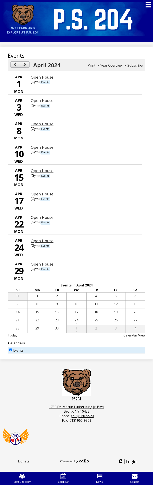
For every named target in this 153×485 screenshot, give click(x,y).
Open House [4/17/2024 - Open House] (42, 193)
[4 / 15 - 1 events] (37, 312)
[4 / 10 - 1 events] (76, 304)
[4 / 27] (135, 321)
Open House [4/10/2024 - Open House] (42, 147)
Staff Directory (22, 478)
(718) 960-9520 (82, 416)
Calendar (63, 478)
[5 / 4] (135, 329)
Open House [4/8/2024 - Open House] (42, 123)
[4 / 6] (135, 296)
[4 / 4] (96, 296)
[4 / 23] (56, 321)
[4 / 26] (115, 321)
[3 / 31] (17, 296)
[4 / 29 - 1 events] (37, 329)
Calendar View (134, 335)
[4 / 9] (56, 304)
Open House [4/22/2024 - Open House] (42, 217)
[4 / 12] (115, 304)
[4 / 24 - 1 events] (76, 321)
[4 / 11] (96, 304)
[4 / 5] (115, 296)
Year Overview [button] (111, 65)
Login (127, 461)
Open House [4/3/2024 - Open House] (42, 100)
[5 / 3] (115, 329)
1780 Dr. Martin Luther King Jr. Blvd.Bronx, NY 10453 (76, 409)
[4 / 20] (135, 312)
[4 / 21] (17, 321)
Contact (134, 478)
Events (18, 350)
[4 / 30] (56, 329)
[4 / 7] (17, 304)
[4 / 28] (17, 329)
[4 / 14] (17, 312)
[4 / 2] (56, 296)
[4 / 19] (115, 312)
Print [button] (91, 65)
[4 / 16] (56, 312)
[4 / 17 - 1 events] (76, 312)
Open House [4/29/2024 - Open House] (42, 264)
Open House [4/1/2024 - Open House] (42, 77)
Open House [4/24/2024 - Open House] (42, 240)
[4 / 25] (96, 321)
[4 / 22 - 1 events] (37, 321)
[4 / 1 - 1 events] (37, 296)
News (99, 478)
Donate (24, 461)
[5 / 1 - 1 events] (76, 329)
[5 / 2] (96, 329)
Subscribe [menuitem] (135, 65)
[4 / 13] (135, 304)
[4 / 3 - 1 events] (76, 296)
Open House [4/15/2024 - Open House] (42, 170)
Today (12, 335)
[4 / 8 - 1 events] (37, 304)
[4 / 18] (96, 312)
